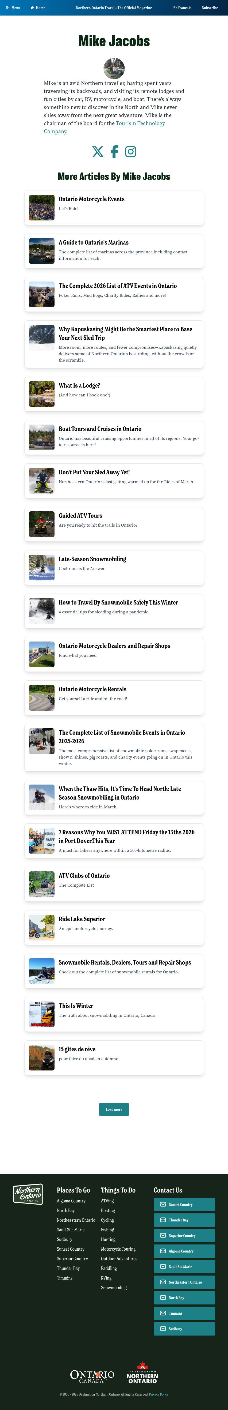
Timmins (64, 1278)
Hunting (108, 1239)
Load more (114, 1109)
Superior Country (72, 1259)
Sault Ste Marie (180, 1266)
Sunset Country (70, 1249)
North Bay (66, 1210)
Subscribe (210, 7)
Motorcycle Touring (118, 1249)
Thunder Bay (68, 1268)
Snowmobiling (114, 1288)
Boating (108, 1210)
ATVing (107, 1201)
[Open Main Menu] (13, 8)
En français (182, 7)
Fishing (107, 1230)
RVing (106, 1278)
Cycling (107, 1220)
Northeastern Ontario (76, 1220)
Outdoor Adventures (119, 1259)
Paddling (109, 1268)
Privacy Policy (158, 1394)
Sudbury (64, 1239)
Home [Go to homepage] (38, 7)
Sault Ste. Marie (71, 1230)
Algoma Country (71, 1201)
